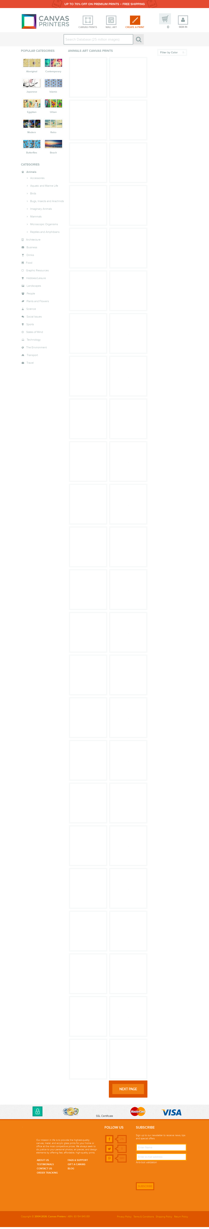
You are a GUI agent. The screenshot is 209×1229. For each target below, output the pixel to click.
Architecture (33, 241)
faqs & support (78, 1162)
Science (31, 310)
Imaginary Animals (41, 210)
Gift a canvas (76, 1166)
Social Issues (34, 318)
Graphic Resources (37, 272)
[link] (104, 1112)
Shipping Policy (164, 1218)
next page (128, 1091)
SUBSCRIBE (145, 1188)
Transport (32, 357)
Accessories (37, 180)
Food (29, 264)
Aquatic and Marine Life (44, 187)
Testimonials (45, 1166)
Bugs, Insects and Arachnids (47, 203)
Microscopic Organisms (44, 226)
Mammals (36, 218)
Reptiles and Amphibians (44, 233)
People (31, 295)
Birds (33, 195)
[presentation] (162, 1173)
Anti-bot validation (146, 1164)
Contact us (44, 1170)
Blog (71, 1170)
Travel (30, 364)
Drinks (30, 257)
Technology (34, 341)
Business (32, 249)
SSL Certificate (104, 1117)
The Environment (36, 349)
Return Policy (181, 1218)
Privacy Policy (124, 1218)
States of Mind (34, 334)
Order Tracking (47, 1174)
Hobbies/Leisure (36, 280)
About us (43, 1162)
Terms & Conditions (143, 1218)
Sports (30, 326)
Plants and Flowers (38, 303)
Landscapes (34, 287)
